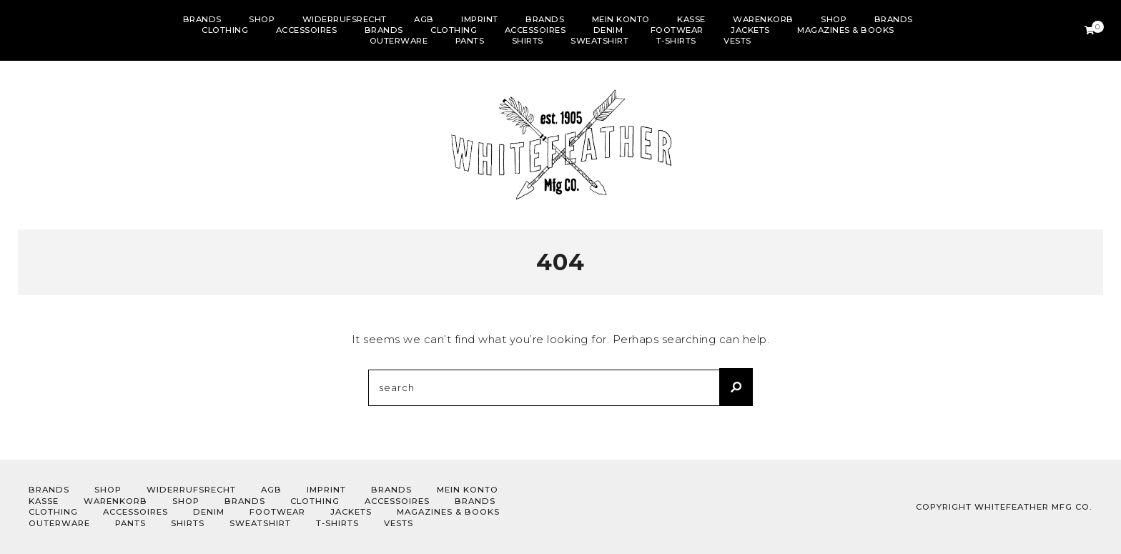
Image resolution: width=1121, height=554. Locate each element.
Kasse (691, 19)
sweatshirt (599, 41)
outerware (399, 41)
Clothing (225, 30)
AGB (424, 19)
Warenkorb (763, 19)
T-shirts (676, 41)
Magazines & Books (845, 30)
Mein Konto (621, 19)
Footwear (677, 30)
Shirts (527, 41)
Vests (737, 41)
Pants (470, 41)
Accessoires (306, 30)
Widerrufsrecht (344, 19)
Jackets (750, 30)
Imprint (479, 19)
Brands (202, 19)
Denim (608, 30)
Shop (262, 19)
